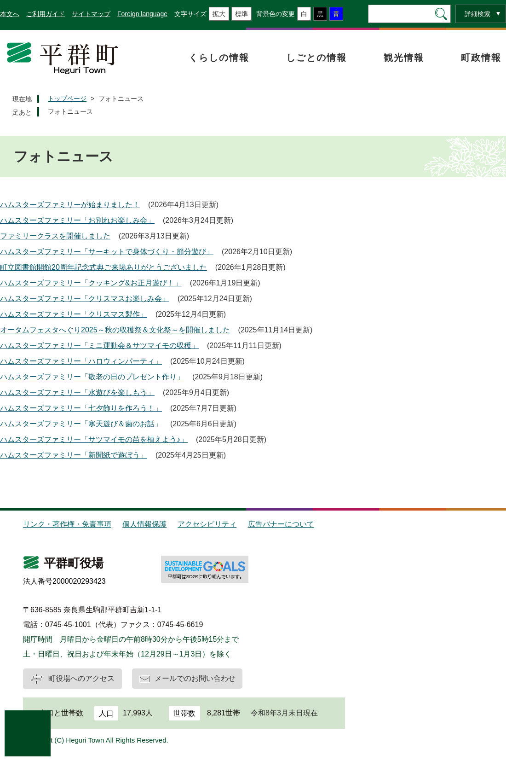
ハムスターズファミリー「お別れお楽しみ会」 (77, 220)
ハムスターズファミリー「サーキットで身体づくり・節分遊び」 (106, 252)
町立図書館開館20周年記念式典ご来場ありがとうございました (103, 267)
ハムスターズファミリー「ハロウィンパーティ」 (81, 361)
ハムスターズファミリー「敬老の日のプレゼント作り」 (92, 377)
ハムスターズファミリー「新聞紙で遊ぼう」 (73, 455)
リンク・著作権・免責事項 (67, 524)
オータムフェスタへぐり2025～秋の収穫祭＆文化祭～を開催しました (115, 330)
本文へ (9, 13)
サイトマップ (91, 13)
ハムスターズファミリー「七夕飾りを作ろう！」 (81, 408)
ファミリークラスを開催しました (55, 236)
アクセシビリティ (207, 524)
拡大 (219, 13)
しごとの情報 (316, 57)
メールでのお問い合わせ (195, 678)
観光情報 (404, 57)
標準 (241, 13)
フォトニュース (70, 111)
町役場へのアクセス (81, 678)
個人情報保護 (144, 524)
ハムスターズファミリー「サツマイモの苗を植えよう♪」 (94, 439)
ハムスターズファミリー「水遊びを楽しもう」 (77, 392)
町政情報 (481, 57)
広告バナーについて (281, 524)
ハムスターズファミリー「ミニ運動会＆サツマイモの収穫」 (99, 345)
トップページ (67, 98)
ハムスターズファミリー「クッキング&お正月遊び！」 (91, 283)
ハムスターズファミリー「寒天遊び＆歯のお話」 (81, 424)
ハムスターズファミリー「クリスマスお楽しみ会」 (84, 298)
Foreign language (142, 13)
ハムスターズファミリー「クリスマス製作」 (73, 314)
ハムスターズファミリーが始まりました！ (70, 205)
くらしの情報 (219, 57)
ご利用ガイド (45, 13)
